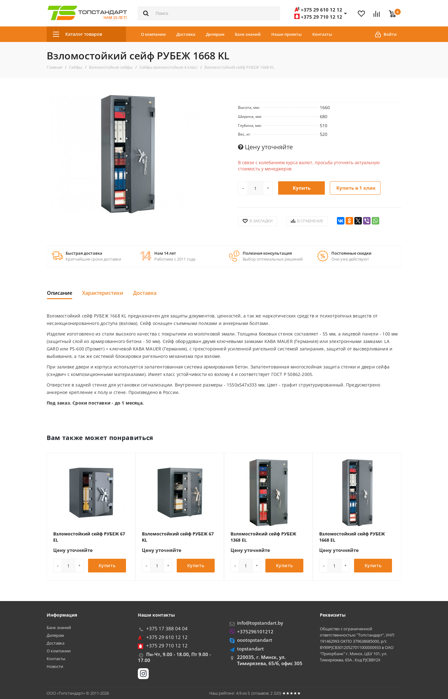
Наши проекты (286, 34)
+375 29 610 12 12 (167, 637)
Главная (54, 67)
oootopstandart (254, 640)
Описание (59, 292)
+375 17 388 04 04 (167, 628)
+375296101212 (255, 631)
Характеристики (102, 292)
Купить (301, 188)
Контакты (322, 34)
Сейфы (75, 67)
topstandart (250, 649)
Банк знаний (248, 34)
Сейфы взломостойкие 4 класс (168, 67)
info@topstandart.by (260, 623)
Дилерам (215, 34)
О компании (153, 34)
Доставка (185, 34)
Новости (55, 666)
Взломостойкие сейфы (111, 67)
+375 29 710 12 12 (167, 645)
